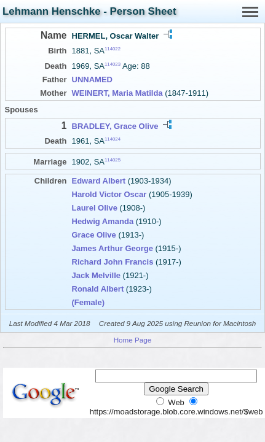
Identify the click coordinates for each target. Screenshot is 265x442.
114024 (113, 139)
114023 (113, 64)
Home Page (133, 340)
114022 (113, 49)
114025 (113, 160)
